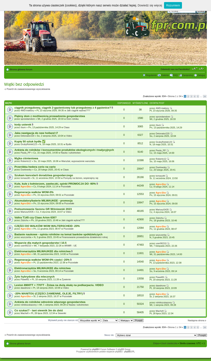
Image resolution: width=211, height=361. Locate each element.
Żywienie (66, 279)
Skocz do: (109, 335)
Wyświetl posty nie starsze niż (74, 320)
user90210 (26, 245)
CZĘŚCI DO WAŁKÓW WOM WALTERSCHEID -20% (47, 225)
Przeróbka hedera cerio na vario (35, 166)
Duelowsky (26, 169)
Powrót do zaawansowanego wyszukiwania (28, 89)
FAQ (175, 75)
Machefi (25, 313)
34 (205, 96)
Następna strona (196, 320)
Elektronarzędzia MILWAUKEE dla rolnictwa (42, 251)
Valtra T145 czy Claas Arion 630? (35, 217)
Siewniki (62, 313)
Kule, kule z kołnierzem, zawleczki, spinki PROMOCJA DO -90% (55, 183)
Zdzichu (25, 220)
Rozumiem (173, 5)
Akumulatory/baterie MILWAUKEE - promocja (43, 200)
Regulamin (151, 75)
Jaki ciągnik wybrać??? (78, 110)
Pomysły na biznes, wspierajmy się (80, 178)
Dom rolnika (73, 119)
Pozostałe (66, 186)
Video (69, 136)
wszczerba (26, 237)
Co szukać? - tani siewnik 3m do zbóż (38, 310)
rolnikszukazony (29, 305)
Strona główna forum (21, 69)
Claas (66, 127)
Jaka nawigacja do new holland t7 (36, 133)
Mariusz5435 (27, 212)
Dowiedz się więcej (150, 5)
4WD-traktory (27, 110)
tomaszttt (25, 178)
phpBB (95, 349)
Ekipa (156, 343)
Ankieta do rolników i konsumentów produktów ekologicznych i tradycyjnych (64, 149)
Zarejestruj (187, 75)
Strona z (174, 96)
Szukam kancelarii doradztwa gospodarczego (43, 175)
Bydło (69, 144)
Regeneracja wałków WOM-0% (34, 192)
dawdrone (25, 288)
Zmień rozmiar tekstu (195, 68)
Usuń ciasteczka (169, 343)
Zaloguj (201, 75)
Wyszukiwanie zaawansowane (188, 14)
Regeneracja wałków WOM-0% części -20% (42, 259)
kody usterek (23, 124)
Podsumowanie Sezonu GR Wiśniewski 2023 (43, 209)
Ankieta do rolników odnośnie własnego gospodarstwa (49, 302)
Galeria (164, 75)
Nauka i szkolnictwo (71, 152)
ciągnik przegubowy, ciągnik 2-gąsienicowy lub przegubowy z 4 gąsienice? (63, 107)
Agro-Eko (26, 186)
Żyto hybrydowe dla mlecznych (34, 276)
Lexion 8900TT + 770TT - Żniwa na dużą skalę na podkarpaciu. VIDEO (59, 285)
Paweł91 (25, 279)
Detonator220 (27, 136)
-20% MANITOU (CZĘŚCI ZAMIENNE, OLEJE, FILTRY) (48, 293)
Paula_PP (26, 152)
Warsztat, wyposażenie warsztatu (78, 161)
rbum (23, 127)
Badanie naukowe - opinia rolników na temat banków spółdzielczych (58, 234)
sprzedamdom (28, 119)
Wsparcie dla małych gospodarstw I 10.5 (40, 242)
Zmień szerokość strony (202, 68)
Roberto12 (26, 161)
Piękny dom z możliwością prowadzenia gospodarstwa (49, 116)
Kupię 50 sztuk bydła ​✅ (29, 141)
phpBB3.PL (129, 351)
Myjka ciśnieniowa (26, 158)
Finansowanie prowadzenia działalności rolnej (85, 237)
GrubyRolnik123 (29, 144)
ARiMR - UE (70, 245)
